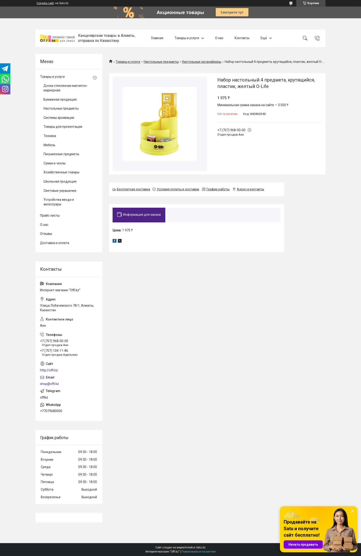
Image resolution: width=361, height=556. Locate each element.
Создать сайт (45, 3)
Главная (157, 38)
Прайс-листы (50, 215)
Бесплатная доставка (133, 189)
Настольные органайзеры (201, 62)
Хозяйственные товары (61, 172)
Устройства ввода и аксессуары (59, 202)
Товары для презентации (63, 126)
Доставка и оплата (54, 243)
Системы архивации (59, 117)
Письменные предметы (61, 154)
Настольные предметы (161, 62)
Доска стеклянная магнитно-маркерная (66, 88)
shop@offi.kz (49, 384)
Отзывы (46, 234)
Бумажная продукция (60, 99)
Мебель (49, 145)
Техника (50, 136)
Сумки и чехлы (55, 163)
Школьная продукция (60, 181)
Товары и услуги (187, 38)
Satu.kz (201, 547)
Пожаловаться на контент (199, 551)
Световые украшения (60, 190)
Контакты (242, 38)
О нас (219, 38)
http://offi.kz (49, 370)
